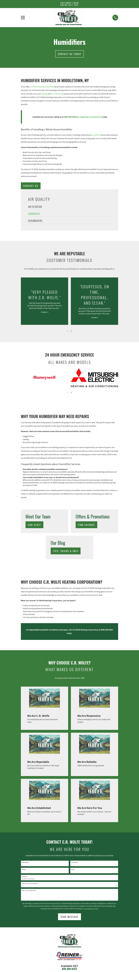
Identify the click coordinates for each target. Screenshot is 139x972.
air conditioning (57, 94)
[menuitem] (69, 207)
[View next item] (71, 331)
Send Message (70, 916)
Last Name (74, 862)
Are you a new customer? (30, 884)
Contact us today (69, 54)
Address (24, 876)
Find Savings (86, 525)
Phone (24, 869)
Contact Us (30, 185)
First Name (25, 862)
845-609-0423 (69, 969)
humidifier (96, 135)
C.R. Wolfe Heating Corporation (42, 87)
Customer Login (69, 3)
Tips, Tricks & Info (65, 551)
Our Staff (34, 525)
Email (73, 869)
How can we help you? (29, 890)
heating (44, 94)
